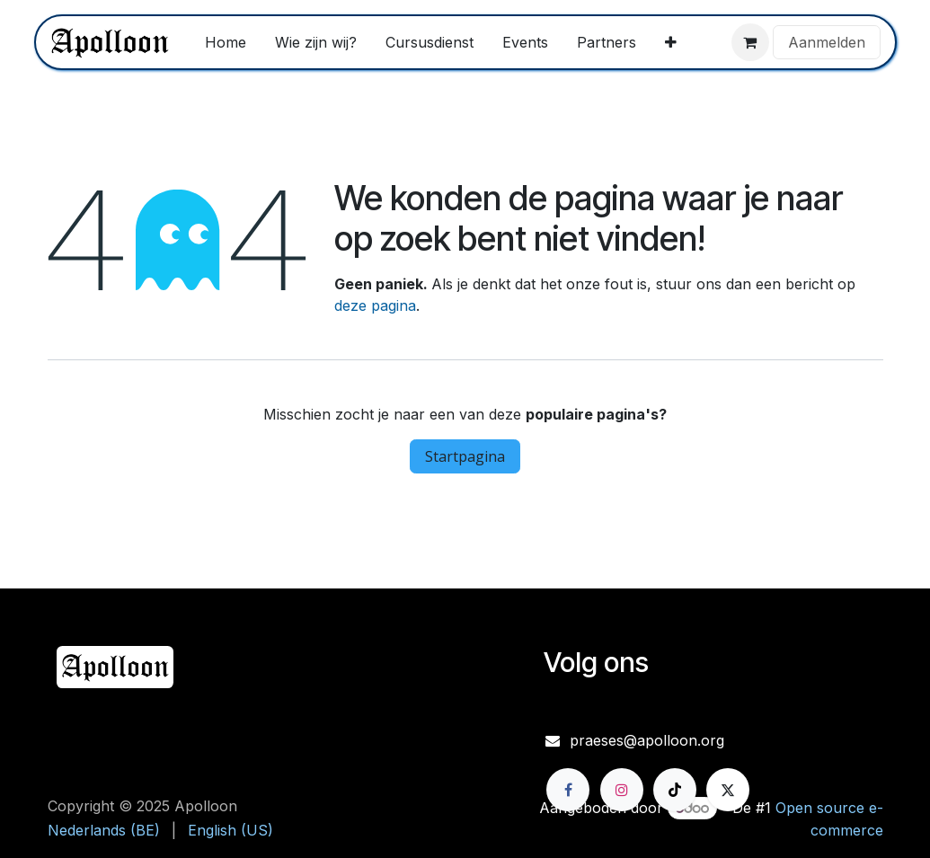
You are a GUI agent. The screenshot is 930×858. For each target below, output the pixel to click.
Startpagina (465, 456)
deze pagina (375, 305)
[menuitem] (225, 42)
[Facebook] (567, 789)
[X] (727, 789)
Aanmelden (826, 42)
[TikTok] (674, 789)
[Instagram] (621, 789)
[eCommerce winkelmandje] (750, 42)
